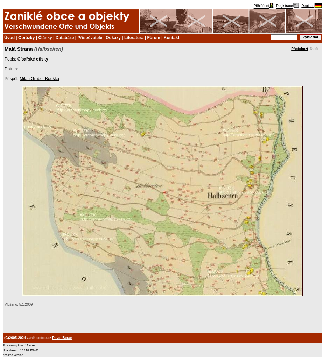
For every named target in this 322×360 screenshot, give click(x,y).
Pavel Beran (62, 338)
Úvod (9, 37)
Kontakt (172, 37)
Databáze (65, 37)
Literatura (134, 37)
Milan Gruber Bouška (39, 78)
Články (45, 37)
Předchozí (299, 49)
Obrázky (26, 37)
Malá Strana (19, 49)
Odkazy (113, 37)
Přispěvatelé (90, 37)
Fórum (153, 37)
